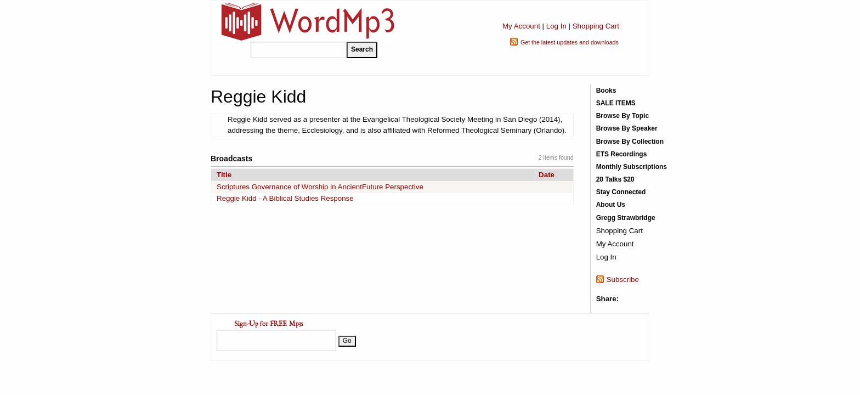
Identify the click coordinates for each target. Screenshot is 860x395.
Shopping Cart (596, 26)
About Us (610, 204)
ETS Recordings (621, 154)
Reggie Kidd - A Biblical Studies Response (285, 198)
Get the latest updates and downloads (569, 42)
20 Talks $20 (615, 179)
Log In (556, 26)
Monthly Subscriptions (631, 167)
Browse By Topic (622, 116)
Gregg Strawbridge (625, 218)
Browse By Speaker (627, 128)
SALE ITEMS (616, 103)
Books (606, 90)
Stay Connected (621, 192)
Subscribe (623, 279)
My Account (521, 26)
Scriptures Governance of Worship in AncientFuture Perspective (320, 187)
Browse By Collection (630, 141)
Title (224, 175)
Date (547, 175)
